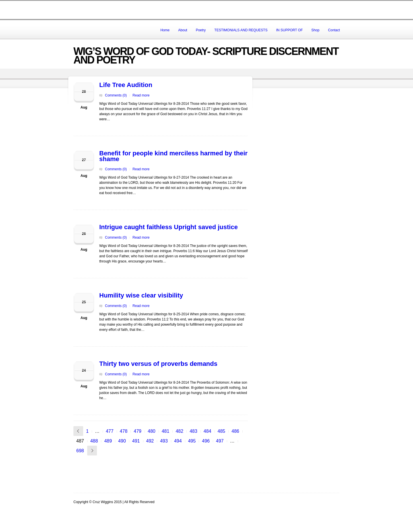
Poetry (201, 30)
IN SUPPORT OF (289, 30)
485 (221, 431)
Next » (92, 450)
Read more (141, 95)
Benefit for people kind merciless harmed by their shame (173, 156)
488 (94, 440)
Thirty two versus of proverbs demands (158, 363)
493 (164, 440)
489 (108, 440)
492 (150, 440)
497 (220, 440)
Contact (334, 30)
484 (207, 431)
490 (122, 440)
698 (80, 450)
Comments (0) (116, 95)
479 (137, 431)
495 (192, 440)
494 (178, 440)
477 (110, 431)
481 (166, 431)
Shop (315, 30)
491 (136, 440)
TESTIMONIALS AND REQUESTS (240, 30)
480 (151, 431)
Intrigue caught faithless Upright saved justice (168, 227)
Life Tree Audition (125, 84)
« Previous (78, 431)
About (182, 30)
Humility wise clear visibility (141, 295)
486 (235, 431)
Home (165, 30)
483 (193, 431)
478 (124, 431)
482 (179, 431)
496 (206, 440)
